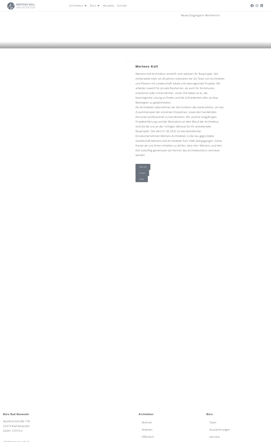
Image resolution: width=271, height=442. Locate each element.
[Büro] (94, 6)
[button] (135, 52)
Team (213, 422)
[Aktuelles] (108, 6)
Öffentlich (148, 437)
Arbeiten (147, 429)
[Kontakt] (122, 6)
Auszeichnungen (220, 429)
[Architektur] (78, 6)
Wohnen (147, 422)
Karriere (215, 437)
